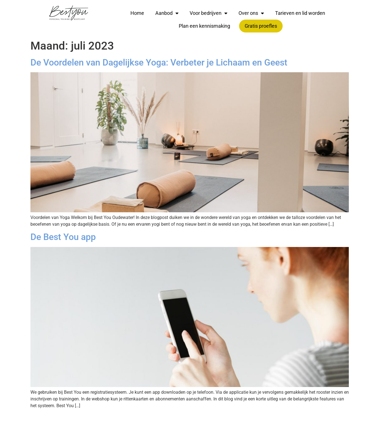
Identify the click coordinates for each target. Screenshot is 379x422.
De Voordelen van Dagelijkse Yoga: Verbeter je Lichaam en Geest (158, 62)
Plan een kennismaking (204, 26)
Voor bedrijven (208, 13)
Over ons (251, 13)
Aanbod (166, 13)
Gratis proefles (261, 26)
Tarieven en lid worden (300, 13)
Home (137, 13)
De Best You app (63, 237)
